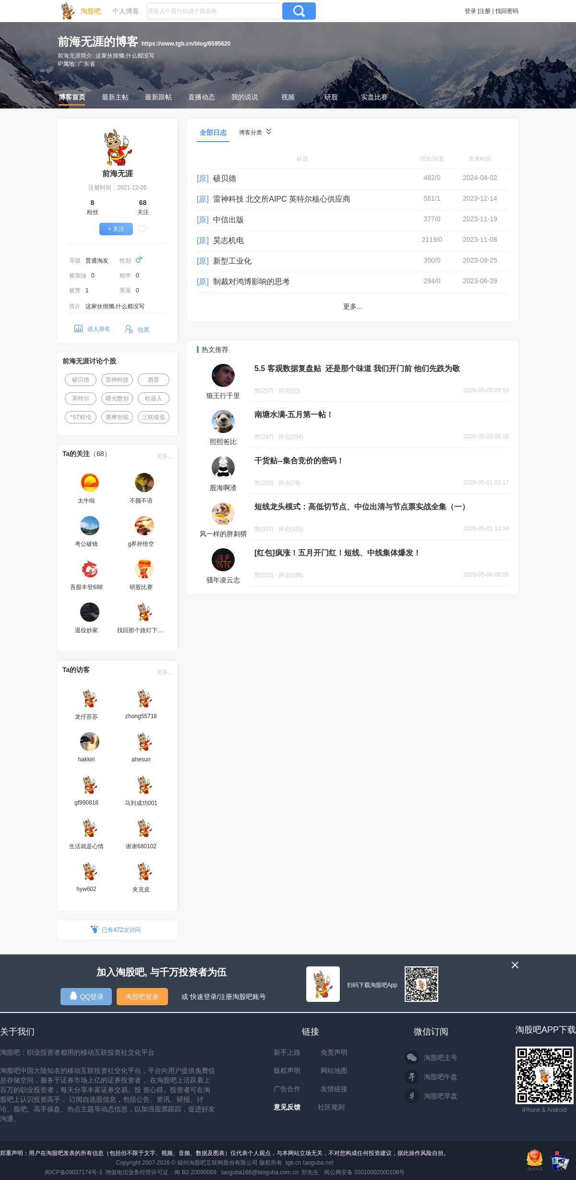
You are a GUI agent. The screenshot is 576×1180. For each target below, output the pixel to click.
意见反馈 (287, 1107)
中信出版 (228, 220)
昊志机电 (228, 240)
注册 (485, 11)
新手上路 (287, 1052)
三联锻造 (153, 417)
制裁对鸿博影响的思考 (251, 281)
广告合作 (287, 1089)
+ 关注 (116, 229)
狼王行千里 (223, 395)
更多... (164, 456)
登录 (470, 11)
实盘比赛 (374, 97)
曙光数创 (117, 398)
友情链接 (334, 1089)
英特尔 (80, 398)
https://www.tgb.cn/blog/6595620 (186, 43)
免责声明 (334, 1052)
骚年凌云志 (223, 580)
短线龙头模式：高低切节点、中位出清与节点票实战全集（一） (361, 507)
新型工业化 (232, 261)
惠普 (153, 379)
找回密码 (506, 11)
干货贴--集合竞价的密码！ (299, 461)
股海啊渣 (223, 488)
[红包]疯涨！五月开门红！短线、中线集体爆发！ (337, 553)
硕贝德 (80, 379)
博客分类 (255, 132)
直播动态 (201, 97)
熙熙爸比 (223, 442)
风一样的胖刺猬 (223, 534)
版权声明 (287, 1070)
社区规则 (331, 1107)
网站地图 (334, 1070)
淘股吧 (91, 11)
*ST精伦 (80, 417)
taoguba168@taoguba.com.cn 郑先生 (270, 1172)
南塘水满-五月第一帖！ (294, 414)
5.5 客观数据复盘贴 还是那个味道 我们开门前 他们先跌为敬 (357, 368)
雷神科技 (117, 379)
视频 (288, 97)
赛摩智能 (117, 417)
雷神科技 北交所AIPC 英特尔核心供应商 (281, 199)
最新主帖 (115, 97)
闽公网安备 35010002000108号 (364, 1172)
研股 (331, 97)
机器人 (153, 398)
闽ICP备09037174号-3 (73, 1172)
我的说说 (244, 97)
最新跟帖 (158, 97)
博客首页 (72, 97)
